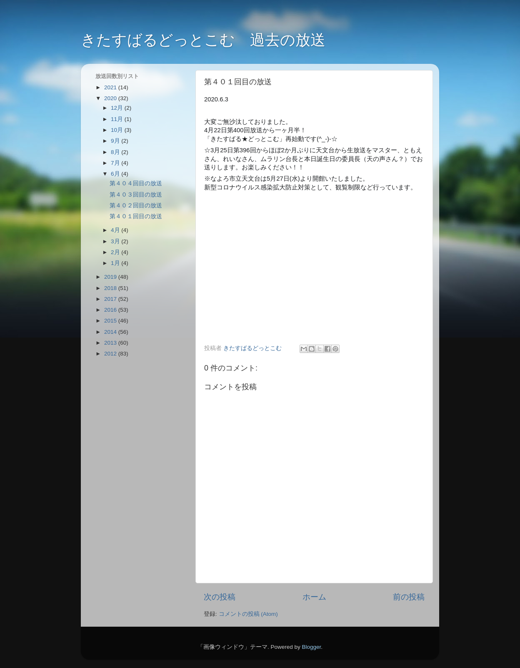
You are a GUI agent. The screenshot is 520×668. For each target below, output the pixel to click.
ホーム (314, 596)
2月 (116, 252)
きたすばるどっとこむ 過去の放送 (203, 39)
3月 (116, 241)
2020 (111, 98)
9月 (116, 141)
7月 (116, 163)
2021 (111, 87)
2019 (111, 277)
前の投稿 (409, 596)
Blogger (311, 647)
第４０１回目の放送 (136, 216)
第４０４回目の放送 (136, 183)
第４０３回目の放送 (136, 195)
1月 (116, 263)
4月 (116, 230)
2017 (111, 299)
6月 (116, 174)
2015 (111, 321)
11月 (118, 119)
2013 (111, 343)
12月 (118, 108)
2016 (111, 310)
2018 (111, 288)
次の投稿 (219, 596)
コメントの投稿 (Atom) (248, 614)
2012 (111, 353)
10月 (118, 130)
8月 (116, 152)
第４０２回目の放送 (136, 205)
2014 (111, 332)
